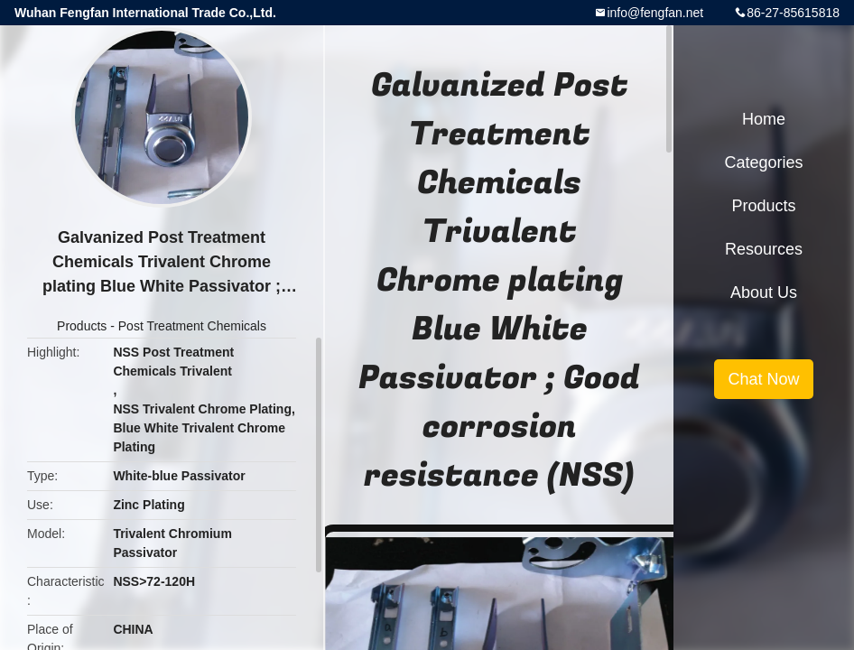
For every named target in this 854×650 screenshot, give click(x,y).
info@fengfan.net (655, 12)
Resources (764, 249)
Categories (763, 162)
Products (82, 326)
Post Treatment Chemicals (192, 326)
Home (763, 119)
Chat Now (763, 379)
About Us (763, 292)
